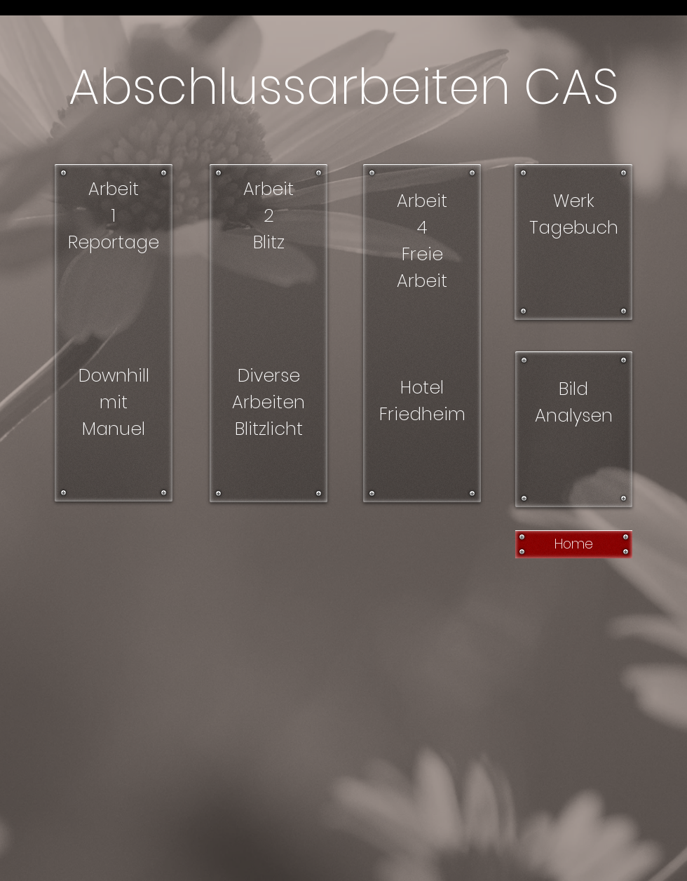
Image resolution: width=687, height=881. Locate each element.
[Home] (573, 544)
